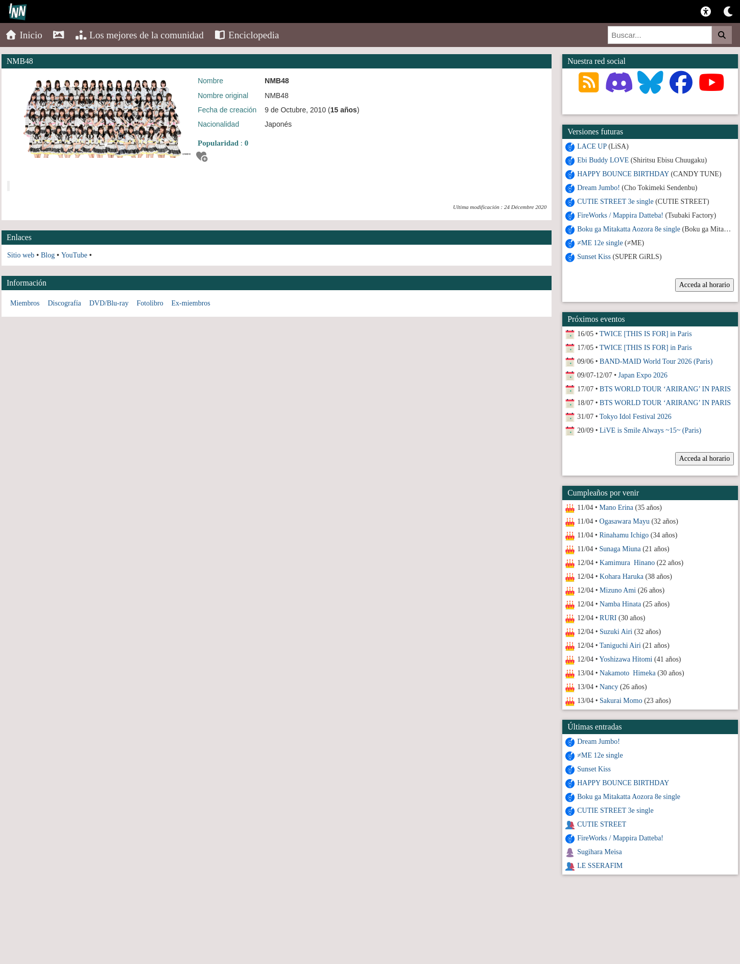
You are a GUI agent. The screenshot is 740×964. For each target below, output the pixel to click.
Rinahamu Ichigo (624, 535)
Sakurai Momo (621, 700)
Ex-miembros (191, 303)
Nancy (609, 687)
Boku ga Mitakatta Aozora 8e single (628, 229)
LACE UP (591, 146)
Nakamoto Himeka (628, 673)
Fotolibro (150, 303)
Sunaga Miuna (620, 549)
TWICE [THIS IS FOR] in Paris (646, 334)
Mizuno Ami (618, 590)
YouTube (74, 255)
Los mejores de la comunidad (139, 35)
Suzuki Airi (616, 632)
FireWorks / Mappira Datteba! (620, 215)
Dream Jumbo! (598, 188)
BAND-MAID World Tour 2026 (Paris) (656, 361)
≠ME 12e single (600, 243)
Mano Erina (616, 507)
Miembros (25, 303)
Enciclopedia (246, 35)
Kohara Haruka (621, 576)
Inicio (23, 35)
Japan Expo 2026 (642, 375)
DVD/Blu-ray (109, 303)
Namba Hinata (620, 604)
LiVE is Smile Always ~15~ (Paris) (650, 430)
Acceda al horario (704, 285)
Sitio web (20, 255)
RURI (608, 618)
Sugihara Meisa (599, 852)
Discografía (64, 303)
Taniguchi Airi (620, 645)
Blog (48, 255)
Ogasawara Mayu (625, 521)
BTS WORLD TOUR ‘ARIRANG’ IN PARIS (665, 389)
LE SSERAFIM (600, 865)
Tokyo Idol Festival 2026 (636, 416)
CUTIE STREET (601, 824)
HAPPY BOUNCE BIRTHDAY (623, 174)
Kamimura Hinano (627, 563)
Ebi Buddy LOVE (603, 160)
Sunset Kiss (594, 257)
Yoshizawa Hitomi (626, 659)
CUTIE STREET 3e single (615, 201)
